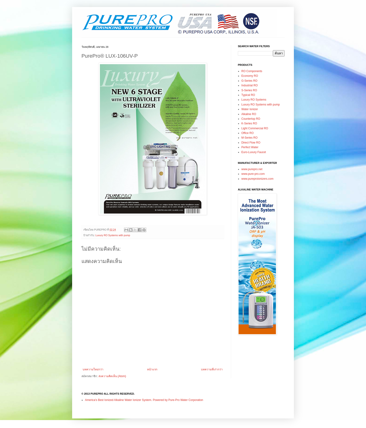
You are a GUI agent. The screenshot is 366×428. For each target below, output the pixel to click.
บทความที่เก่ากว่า (212, 369)
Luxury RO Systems (253, 99)
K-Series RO (249, 123)
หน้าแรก (152, 369)
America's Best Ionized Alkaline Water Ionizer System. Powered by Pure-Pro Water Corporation (144, 400)
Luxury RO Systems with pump (112, 235)
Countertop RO (250, 118)
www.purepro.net (251, 169)
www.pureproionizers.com (257, 178)
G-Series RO (249, 80)
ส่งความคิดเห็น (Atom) (112, 376)
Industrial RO (249, 85)
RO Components (251, 71)
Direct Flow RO (250, 142)
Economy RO (249, 75)
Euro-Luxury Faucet (253, 152)
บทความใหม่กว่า (93, 369)
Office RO (247, 133)
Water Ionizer (249, 109)
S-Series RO (249, 90)
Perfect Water (249, 147)
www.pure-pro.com (253, 173)
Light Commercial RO (254, 128)
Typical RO (248, 95)
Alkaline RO (248, 114)
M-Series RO (249, 137)
